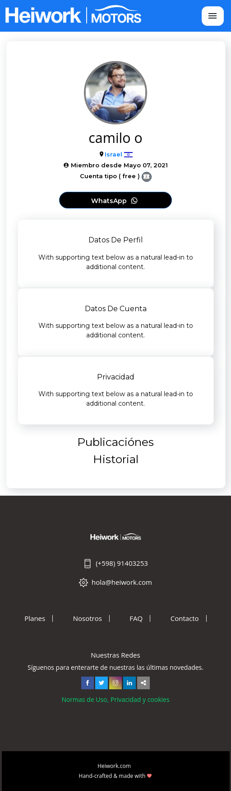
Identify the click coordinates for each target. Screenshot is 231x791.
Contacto (185, 618)
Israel (113, 154)
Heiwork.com (114, 766)
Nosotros (87, 618)
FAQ (136, 618)
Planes (34, 618)
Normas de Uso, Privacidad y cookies (115, 699)
